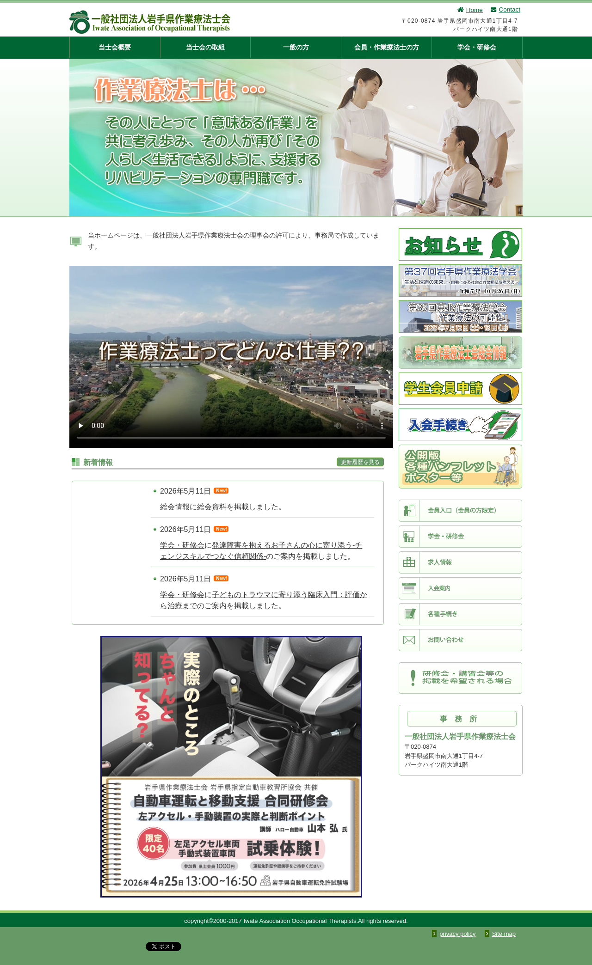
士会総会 (460, 352)
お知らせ (460, 244)
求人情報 (460, 562)
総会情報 (175, 507)
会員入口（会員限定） (460, 511)
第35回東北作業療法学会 (460, 316)
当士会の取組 (205, 47)
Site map (504, 933)
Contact (505, 9)
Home (469, 9)
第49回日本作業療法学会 (460, 467)
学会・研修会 (476, 47)
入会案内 (460, 588)
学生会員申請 (460, 389)
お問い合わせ (460, 640)
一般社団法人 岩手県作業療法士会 (196, 22)
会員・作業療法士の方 (386, 47)
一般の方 (296, 47)
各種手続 (460, 614)
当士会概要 (115, 47)
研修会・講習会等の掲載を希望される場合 (460, 678)
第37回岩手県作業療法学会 (460, 280)
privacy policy (457, 933)
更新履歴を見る (360, 462)
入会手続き (460, 425)
